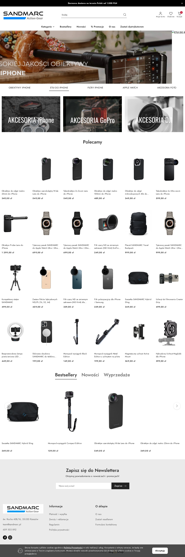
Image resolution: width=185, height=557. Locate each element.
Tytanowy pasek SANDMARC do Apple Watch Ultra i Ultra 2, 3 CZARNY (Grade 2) (76, 247)
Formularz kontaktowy (106, 524)
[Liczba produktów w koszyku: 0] (179, 15)
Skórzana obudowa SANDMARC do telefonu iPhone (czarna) (43, 355)
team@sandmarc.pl (12, 524)
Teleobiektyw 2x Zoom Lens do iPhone (75, 192)
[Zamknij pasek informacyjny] (182, 3)
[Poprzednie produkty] (8, 406)
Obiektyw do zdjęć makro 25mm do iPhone (13, 192)
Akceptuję (160, 550)
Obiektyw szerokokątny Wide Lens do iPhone (45, 192)
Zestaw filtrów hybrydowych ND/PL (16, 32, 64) (45, 301)
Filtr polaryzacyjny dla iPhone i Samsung (107, 301)
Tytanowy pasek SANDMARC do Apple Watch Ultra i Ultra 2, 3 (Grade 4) (169, 247)
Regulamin (54, 524)
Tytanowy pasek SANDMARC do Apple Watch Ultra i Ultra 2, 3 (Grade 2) (45, 247)
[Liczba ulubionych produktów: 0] (171, 15)
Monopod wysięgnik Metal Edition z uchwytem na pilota (107, 355)
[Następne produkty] (177, 406)
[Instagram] (10, 537)
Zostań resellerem (104, 519)
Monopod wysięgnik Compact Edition (65, 443)
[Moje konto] (160, 15)
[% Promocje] (97, 27)
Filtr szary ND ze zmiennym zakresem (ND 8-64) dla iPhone (75, 301)
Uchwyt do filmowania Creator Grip (169, 301)
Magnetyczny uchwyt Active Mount (137, 355)
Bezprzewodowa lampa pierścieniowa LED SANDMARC (12, 355)
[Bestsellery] (66, 27)
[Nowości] (81, 27)
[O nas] (112, 27)
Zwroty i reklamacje (58, 519)
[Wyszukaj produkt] (94, 15)
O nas (98, 514)
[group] (92, 57)
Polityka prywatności (59, 529)
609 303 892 (9, 529)
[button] (48, 27)
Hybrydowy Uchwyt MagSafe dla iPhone (168, 355)
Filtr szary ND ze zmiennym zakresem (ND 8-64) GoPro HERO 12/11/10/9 (106, 247)
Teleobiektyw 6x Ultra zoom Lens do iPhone (168, 192)
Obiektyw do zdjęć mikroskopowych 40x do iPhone (136, 192)
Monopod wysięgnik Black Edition (75, 355)
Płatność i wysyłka (58, 514)
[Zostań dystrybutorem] (132, 27)
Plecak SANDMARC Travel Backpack (136, 246)
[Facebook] (5, 537)
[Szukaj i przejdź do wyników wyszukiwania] (125, 15)
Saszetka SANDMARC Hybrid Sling (138, 301)
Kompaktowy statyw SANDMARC (10, 301)
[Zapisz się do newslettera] (83, 486)
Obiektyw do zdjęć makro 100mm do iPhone (105, 192)
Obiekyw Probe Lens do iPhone (12, 246)
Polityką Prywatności (73, 547)
